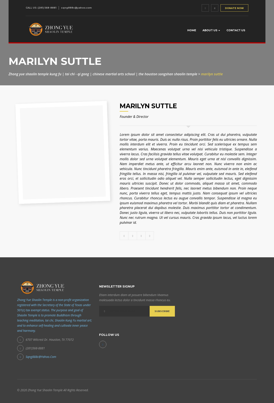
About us (211, 30)
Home (191, 30)
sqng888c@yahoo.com (76, 7)
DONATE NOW (234, 8)
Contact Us (235, 30)
